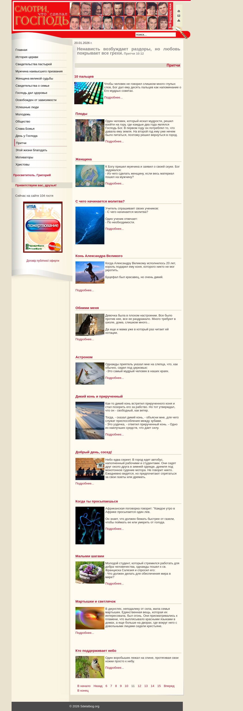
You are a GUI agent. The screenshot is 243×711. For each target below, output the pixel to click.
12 (139, 686)
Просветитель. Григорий (32, 175)
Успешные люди (27, 107)
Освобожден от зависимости (36, 100)
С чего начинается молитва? (100, 201)
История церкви (27, 57)
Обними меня (87, 308)
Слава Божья (25, 128)
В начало (83, 686)
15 (159, 686)
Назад (97, 686)
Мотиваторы (24, 157)
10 (126, 686)
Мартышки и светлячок (95, 601)
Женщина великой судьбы (34, 78)
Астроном (84, 357)
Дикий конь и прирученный (99, 396)
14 (152, 686)
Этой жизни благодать (31, 150)
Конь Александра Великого (98, 256)
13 (146, 686)
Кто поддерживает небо (95, 651)
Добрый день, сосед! (93, 452)
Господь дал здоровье (31, 93)
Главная (21, 50)
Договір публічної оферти (42, 260)
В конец (82, 690)
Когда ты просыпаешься (96, 501)
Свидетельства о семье (32, 85)
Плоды (81, 114)
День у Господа (26, 136)
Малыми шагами (89, 556)
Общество (23, 121)
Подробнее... (113, 97)
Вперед (169, 686)
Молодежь (23, 114)
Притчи (21, 143)
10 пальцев (84, 76)
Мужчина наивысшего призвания (39, 71)
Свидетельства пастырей (34, 64)
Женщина (83, 159)
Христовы (22, 164)
